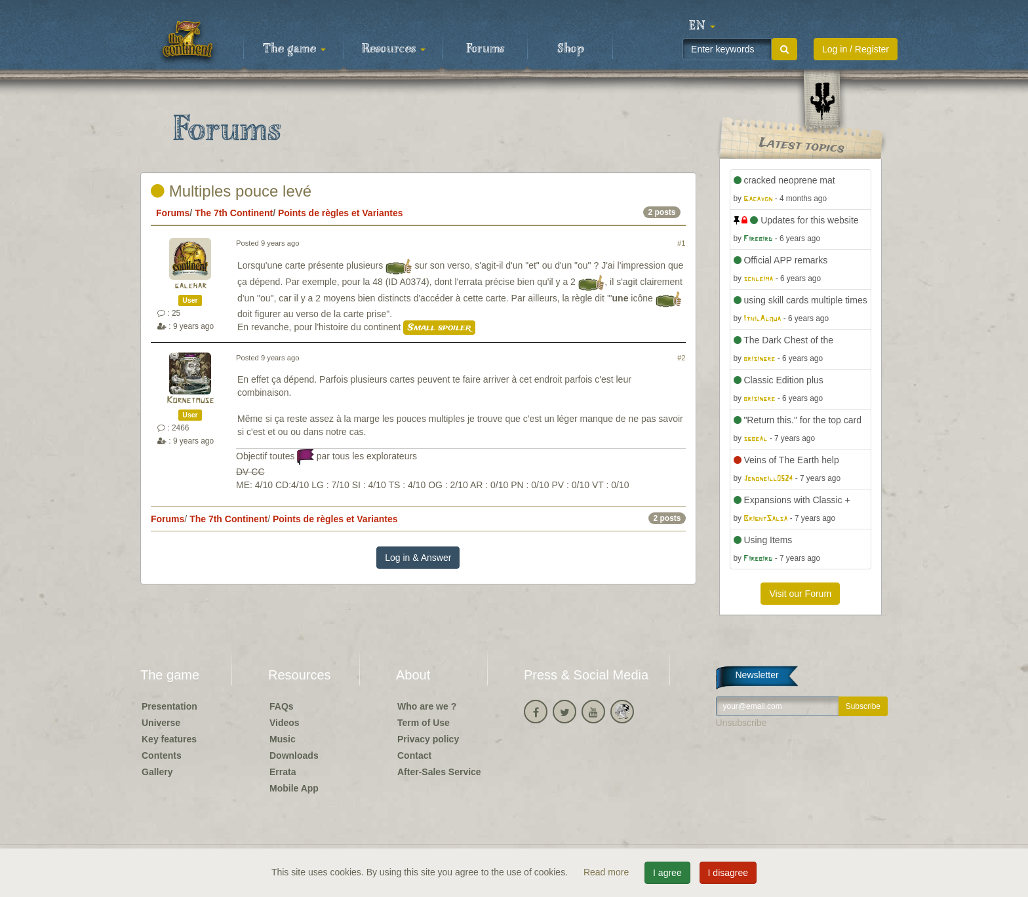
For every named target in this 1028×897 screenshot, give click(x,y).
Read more (607, 872)
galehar (190, 286)
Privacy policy (428, 739)
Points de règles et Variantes (340, 213)
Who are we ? (426, 706)
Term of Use (423, 722)
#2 (681, 358)
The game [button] (294, 49)
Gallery (157, 772)
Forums (485, 49)
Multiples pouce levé (231, 191)
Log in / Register (855, 49)
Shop (570, 49)
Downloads (294, 755)
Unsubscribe (741, 722)
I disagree (728, 873)
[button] (702, 26)
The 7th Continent (234, 213)
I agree (667, 873)
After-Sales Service (439, 772)
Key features (169, 739)
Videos (284, 722)
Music (282, 739)
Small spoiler (439, 327)
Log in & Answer (418, 557)
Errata (282, 772)
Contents (162, 755)
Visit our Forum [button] (800, 593)
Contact (414, 755)
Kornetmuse (190, 401)
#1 (681, 243)
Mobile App (294, 788)
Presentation (169, 706)
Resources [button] (393, 49)
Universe (161, 722)
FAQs (281, 706)
